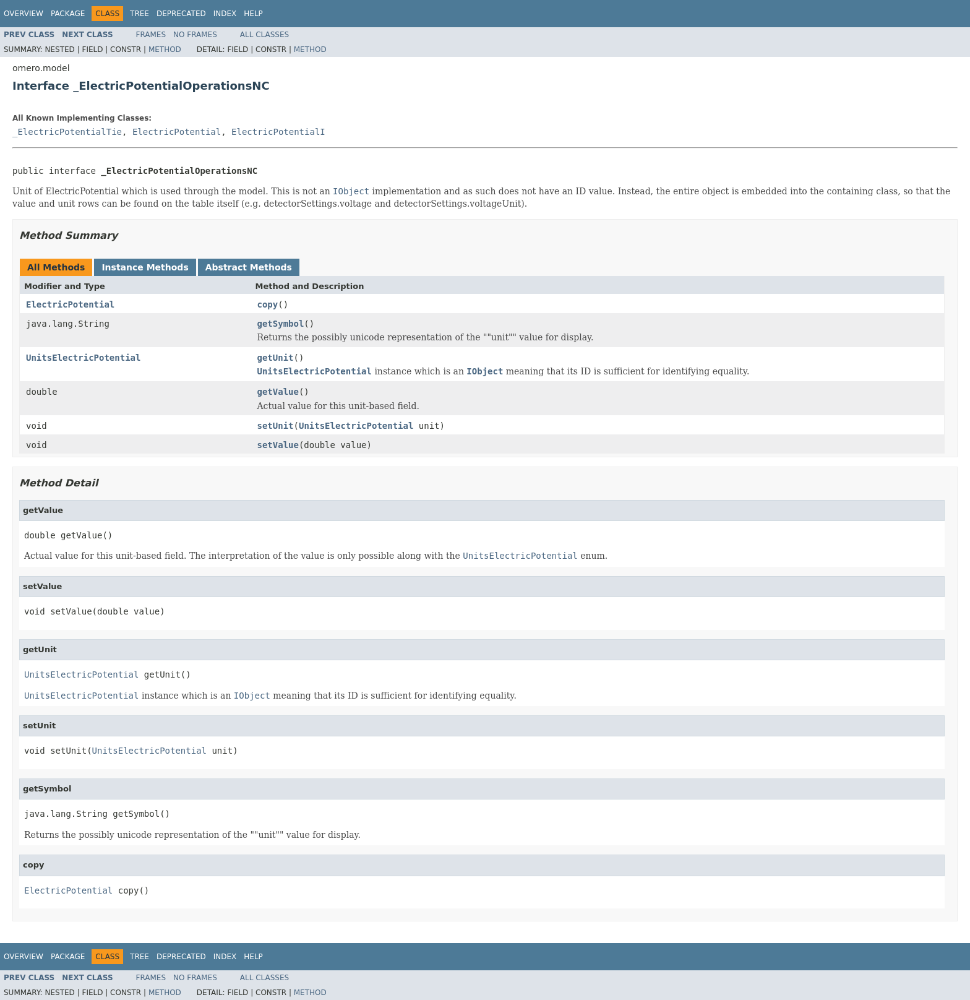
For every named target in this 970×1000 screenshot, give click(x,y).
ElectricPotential (176, 132)
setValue (278, 445)
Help (253, 13)
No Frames (195, 34)
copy (267, 304)
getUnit (275, 358)
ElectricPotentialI (278, 132)
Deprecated (181, 13)
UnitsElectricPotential (83, 358)
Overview (23, 13)
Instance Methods (144, 267)
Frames (151, 34)
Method (164, 49)
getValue (278, 392)
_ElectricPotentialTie (67, 132)
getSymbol (280, 324)
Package (68, 13)
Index (225, 13)
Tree (139, 13)
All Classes (264, 34)
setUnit (275, 426)
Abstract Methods (248, 267)
